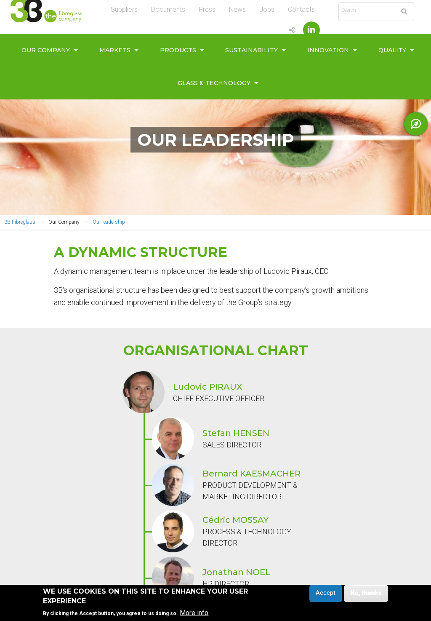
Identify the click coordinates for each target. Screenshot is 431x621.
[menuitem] (47, 50)
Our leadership (109, 222)
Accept (325, 593)
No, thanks (365, 593)
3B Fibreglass (19, 222)
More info (194, 613)
